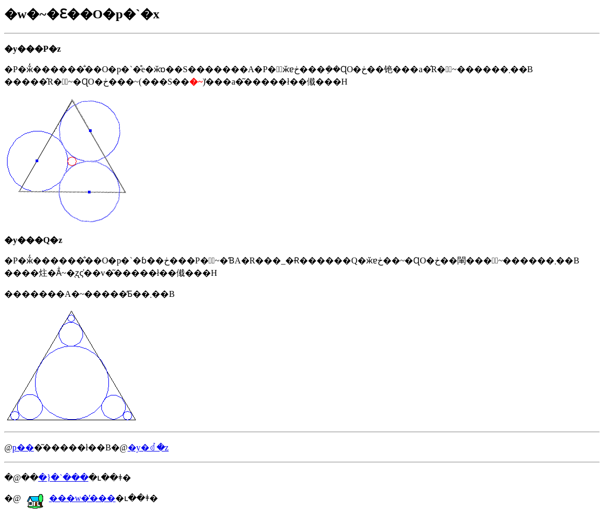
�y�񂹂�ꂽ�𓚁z (148, 447)
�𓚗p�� (23, 447)
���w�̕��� (71, 498)
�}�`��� (63, 477)
